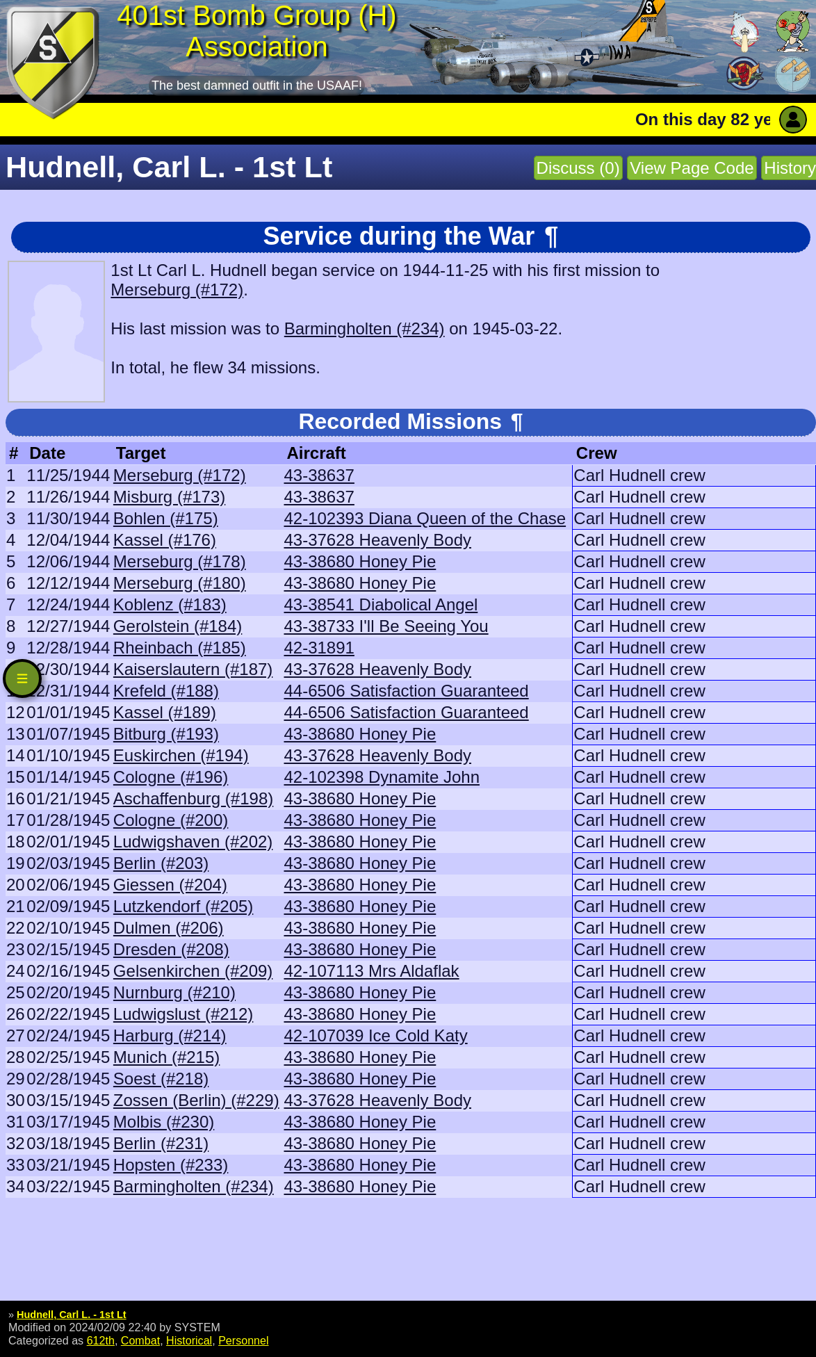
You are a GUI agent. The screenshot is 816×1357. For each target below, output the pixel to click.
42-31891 (319, 647)
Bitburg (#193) (166, 733)
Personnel (243, 1340)
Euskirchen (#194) (181, 755)
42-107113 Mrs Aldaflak (371, 970)
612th (101, 1340)
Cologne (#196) (170, 776)
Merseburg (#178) (179, 561)
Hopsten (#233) (170, 1164)
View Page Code (691, 168)
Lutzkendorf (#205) (183, 906)
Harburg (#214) (170, 1035)
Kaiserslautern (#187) (192, 669)
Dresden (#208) (171, 949)
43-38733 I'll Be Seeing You (386, 626)
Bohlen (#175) (165, 518)
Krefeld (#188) (166, 690)
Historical (189, 1340)
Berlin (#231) (161, 1143)
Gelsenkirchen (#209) (192, 970)
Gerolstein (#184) (177, 626)
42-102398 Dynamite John (382, 776)
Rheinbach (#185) (179, 647)
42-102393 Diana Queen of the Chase (425, 518)
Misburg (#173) (169, 496)
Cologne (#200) (170, 820)
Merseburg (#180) (179, 583)
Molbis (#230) (163, 1121)
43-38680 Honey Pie (360, 561)
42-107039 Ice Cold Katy (375, 1035)
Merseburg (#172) (177, 289)
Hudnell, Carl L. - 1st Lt (72, 1314)
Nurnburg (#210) (174, 992)
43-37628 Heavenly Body (377, 539)
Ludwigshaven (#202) (193, 841)
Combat (140, 1340)
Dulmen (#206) (168, 927)
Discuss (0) (578, 168)
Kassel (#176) (164, 539)
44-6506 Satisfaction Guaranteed (406, 690)
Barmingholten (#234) (364, 328)
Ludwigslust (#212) (183, 1014)
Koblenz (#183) (170, 604)
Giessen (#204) (170, 884)
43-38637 (319, 475)
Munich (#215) (166, 1057)
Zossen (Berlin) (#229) (196, 1100)
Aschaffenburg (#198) (193, 798)
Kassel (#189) (164, 712)
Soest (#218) (161, 1078)
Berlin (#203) (161, 863)
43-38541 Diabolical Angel (381, 604)
